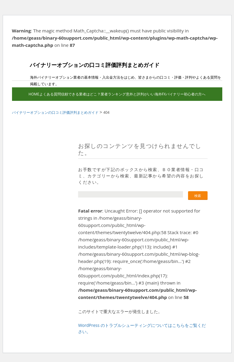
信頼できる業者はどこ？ (81, 94)
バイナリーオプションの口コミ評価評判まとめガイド (86, 69)
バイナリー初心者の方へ (185, 94)
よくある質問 (50, 94)
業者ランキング (113, 94)
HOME (34, 94)
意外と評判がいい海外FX (146, 94)
